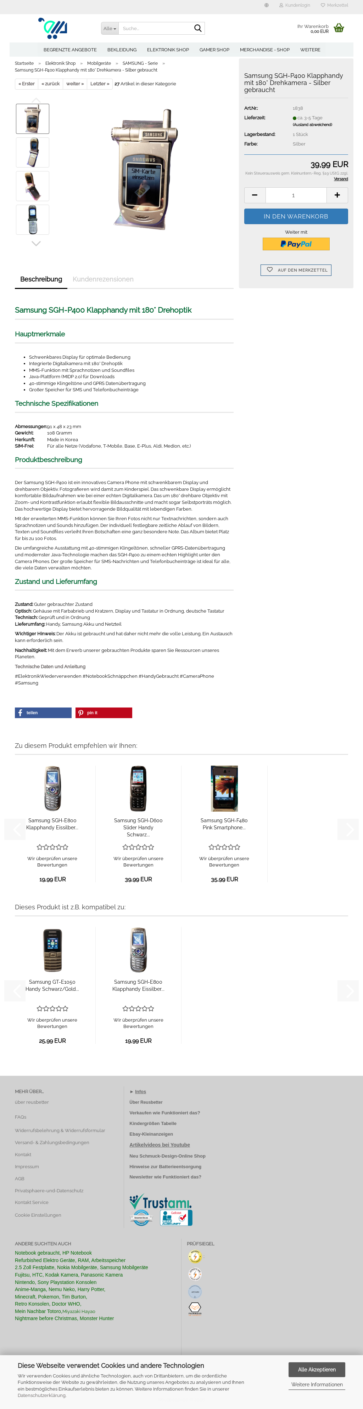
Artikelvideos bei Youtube (159, 1145)
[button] (266, 7)
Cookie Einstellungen (38, 1215)
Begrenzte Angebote (70, 49)
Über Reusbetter (145, 1102)
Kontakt (23, 1154)
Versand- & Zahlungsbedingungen (52, 1142)
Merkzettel (334, 5)
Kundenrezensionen (103, 279)
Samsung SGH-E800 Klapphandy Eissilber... (52, 824)
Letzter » (99, 83)
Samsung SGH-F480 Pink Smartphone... (224, 824)
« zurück (50, 83)
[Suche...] (110, 28)
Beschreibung (41, 279)
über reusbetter (32, 1102)
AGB (19, 1178)
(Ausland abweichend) (312, 125)
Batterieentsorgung (180, 1166)
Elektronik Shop (168, 49)
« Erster (26, 83)
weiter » (75, 83)
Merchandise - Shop (265, 49)
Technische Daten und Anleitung (50, 666)
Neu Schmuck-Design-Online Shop (167, 1156)
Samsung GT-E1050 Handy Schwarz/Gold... (52, 985)
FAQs (20, 1117)
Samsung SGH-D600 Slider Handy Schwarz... (138, 827)
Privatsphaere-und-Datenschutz (49, 1190)
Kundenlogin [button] (294, 5)
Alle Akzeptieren (317, 1370)
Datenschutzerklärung (42, 1395)
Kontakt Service (32, 1202)
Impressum (27, 1166)
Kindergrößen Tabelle (153, 1123)
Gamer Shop (214, 49)
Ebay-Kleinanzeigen (151, 1134)
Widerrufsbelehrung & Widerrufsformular (60, 1130)
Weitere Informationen (317, 1384)
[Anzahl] (296, 195)
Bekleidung (121, 49)
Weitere (310, 49)
